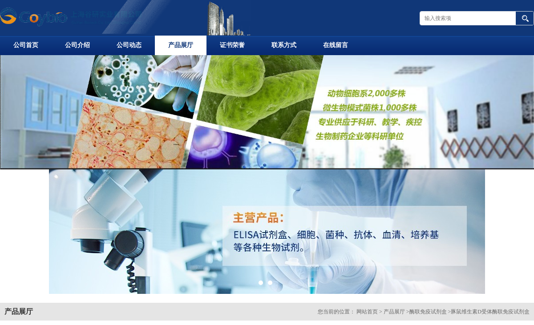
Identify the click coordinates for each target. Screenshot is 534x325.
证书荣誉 (232, 45)
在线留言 (335, 45)
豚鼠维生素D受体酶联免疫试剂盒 (490, 312)
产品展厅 (180, 45)
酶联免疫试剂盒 (428, 312)
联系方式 (283, 45)
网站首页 (367, 312)
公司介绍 (77, 45)
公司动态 (129, 45)
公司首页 (25, 45)
